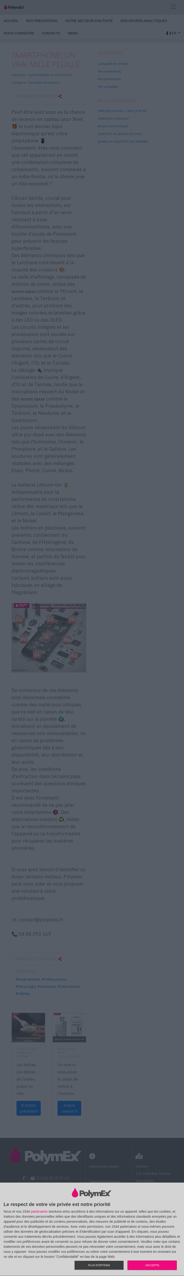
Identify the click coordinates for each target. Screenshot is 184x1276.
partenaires (39, 1211)
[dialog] (92, 1229)
